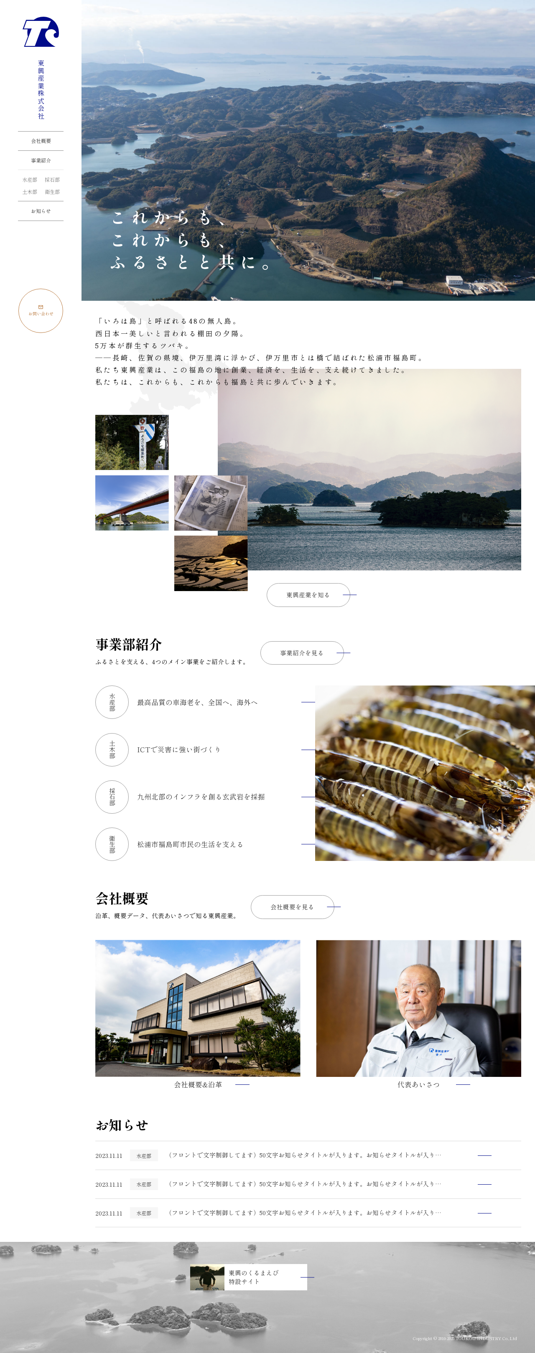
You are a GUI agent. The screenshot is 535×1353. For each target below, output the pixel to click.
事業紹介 (41, 160)
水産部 (29, 179)
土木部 (29, 191)
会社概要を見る (292, 906)
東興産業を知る (308, 594)
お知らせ (41, 210)
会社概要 (41, 140)
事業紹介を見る (302, 652)
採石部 (52, 179)
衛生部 (52, 191)
